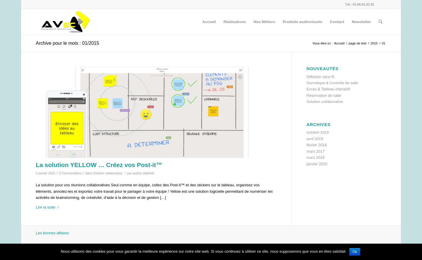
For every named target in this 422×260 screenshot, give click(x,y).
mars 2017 (315, 151)
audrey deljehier (143, 173)
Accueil (339, 43)
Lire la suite (48, 207)
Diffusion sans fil (320, 77)
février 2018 (317, 145)
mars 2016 (315, 157)
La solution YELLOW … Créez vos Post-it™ (99, 164)
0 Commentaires (70, 173)
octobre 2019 (318, 132)
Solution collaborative (107, 173)
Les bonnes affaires (52, 233)
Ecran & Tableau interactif (328, 89)
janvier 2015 (317, 164)
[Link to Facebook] (381, 4)
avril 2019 (315, 139)
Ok (355, 252)
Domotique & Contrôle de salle (332, 83)
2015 (373, 43)
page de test (358, 43)
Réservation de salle (324, 95)
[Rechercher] (380, 22)
